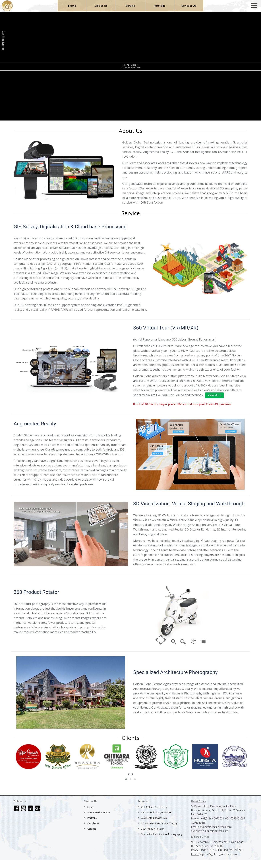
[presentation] (129, 774)
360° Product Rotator (152, 828)
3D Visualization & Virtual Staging (159, 823)
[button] (126, 779)
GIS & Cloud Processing (154, 807)
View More (214, 395)
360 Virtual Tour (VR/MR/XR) (165, 328)
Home (72, 5)
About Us (101, 5)
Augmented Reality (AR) (154, 817)
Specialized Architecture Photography (162, 834)
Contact (91, 828)
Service (130, 5)
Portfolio (160, 5)
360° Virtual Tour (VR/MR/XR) (156, 812)
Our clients (93, 823)
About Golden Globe (98, 812)
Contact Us (188, 5)
